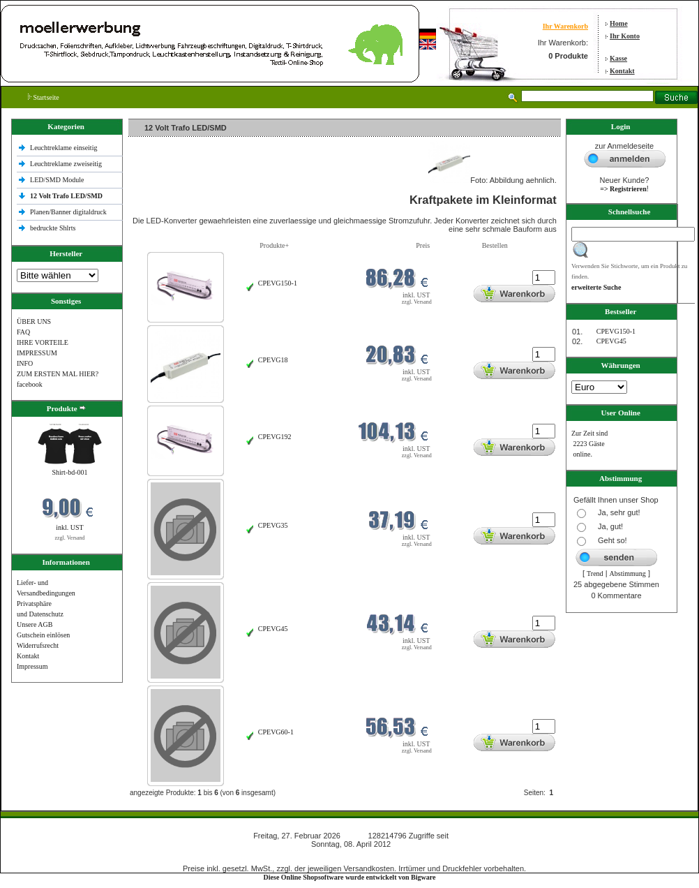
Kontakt (622, 71)
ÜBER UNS (34, 321)
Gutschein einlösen (43, 635)
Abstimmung (628, 573)
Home (619, 23)
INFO (25, 363)
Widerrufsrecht (38, 645)
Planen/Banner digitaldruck (68, 212)
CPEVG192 (275, 437)
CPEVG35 (273, 525)
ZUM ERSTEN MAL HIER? (57, 374)
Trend (595, 573)
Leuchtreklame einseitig (64, 147)
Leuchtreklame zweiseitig (67, 164)
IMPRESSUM (37, 353)
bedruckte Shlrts (52, 228)
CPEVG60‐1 (276, 732)
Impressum (32, 666)
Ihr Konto (625, 36)
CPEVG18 (273, 360)
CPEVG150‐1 (277, 283)
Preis (423, 245)
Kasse (618, 58)
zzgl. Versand (70, 538)
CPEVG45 (273, 628)
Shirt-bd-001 (69, 472)
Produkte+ (274, 245)
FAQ (23, 332)
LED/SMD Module (57, 180)
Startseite (43, 97)
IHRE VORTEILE (42, 342)
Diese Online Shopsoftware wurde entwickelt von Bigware (350, 877)
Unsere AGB (34, 624)
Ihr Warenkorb (565, 26)
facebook (30, 384)
